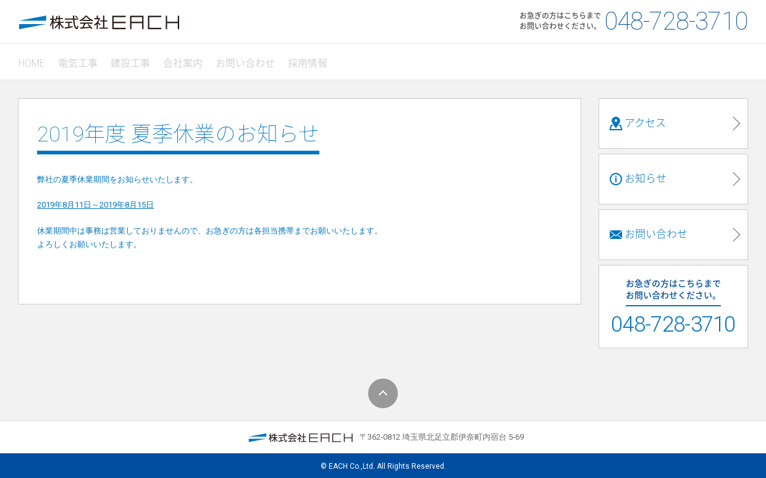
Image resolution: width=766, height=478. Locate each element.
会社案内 (189, 59)
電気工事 (81, 59)
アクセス (637, 118)
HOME (33, 59)
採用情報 (318, 59)
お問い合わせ (254, 59)
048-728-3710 (675, 21)
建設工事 (135, 59)
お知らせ (637, 174)
